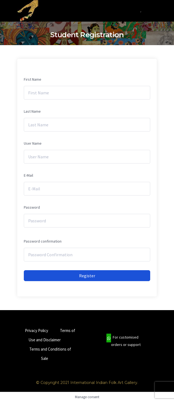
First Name (32, 79)
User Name (33, 143)
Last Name (32, 111)
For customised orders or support (123, 341)
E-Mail (28, 175)
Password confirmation (43, 241)
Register (87, 275)
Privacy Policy (36, 330)
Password (32, 207)
